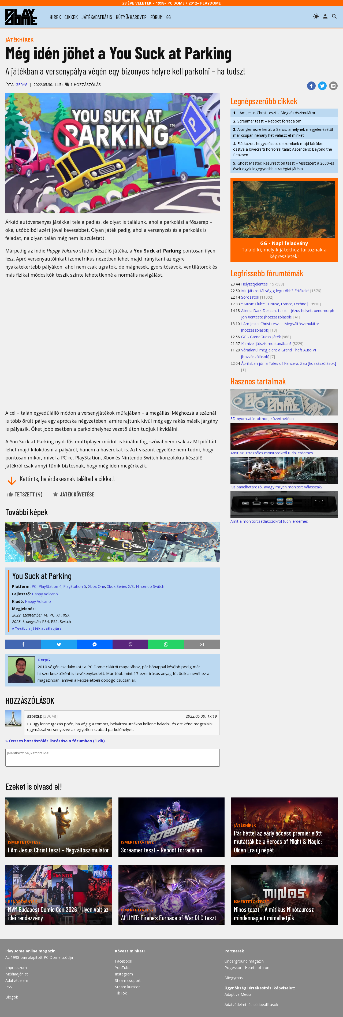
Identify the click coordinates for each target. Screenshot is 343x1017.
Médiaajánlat (16, 974)
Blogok (11, 997)
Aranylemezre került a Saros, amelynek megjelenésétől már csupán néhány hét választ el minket (283, 132)
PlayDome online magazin (30, 950)
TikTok (121, 993)
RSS (8, 986)
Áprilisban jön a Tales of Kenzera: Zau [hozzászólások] (288, 363)
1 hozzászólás (83, 84)
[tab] (108, 557)
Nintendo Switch (150, 586)
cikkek (71, 17)
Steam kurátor (127, 986)
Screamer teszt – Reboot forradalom (267, 121)
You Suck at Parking (42, 575)
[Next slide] (212, 541)
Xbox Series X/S (120, 586)
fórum (156, 17)
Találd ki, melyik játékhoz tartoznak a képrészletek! (284, 249)
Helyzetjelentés (254, 284)
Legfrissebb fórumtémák (266, 273)
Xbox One (96, 586)
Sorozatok (250, 297)
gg (168, 17)
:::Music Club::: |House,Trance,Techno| (275, 303)
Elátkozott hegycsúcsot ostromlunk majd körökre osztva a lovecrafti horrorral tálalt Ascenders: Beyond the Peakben (282, 149)
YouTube (123, 967)
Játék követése (73, 494)
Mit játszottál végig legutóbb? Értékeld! (275, 290)
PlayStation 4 (50, 586)
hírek (55, 17)
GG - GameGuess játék (261, 336)
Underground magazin (244, 961)
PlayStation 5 (74, 586)
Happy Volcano (45, 593)
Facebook (123, 961)
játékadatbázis (96, 17)
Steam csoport (128, 980)
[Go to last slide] (12, 541)
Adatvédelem (16, 980)
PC (34, 586)
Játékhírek (19, 39)
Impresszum (16, 967)
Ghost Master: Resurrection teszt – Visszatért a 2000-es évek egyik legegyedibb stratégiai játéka (283, 166)
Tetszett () (24, 494)
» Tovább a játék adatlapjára (37, 628)
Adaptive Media (238, 994)
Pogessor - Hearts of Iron (247, 967)
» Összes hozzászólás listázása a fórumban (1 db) (55, 740)
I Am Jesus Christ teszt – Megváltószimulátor (274, 112)
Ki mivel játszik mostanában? (266, 343)
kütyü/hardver (131, 17)
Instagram (124, 974)
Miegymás (234, 977)
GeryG (22, 84)
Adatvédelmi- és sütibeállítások (251, 1004)
